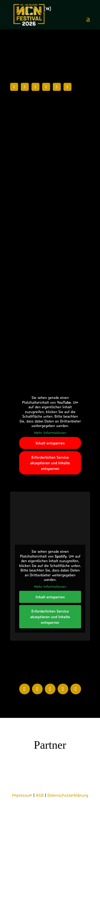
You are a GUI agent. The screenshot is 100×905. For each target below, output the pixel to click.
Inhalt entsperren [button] (50, 443)
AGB (40, 795)
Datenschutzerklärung (67, 795)
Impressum (22, 795)
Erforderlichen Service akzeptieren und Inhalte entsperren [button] (50, 463)
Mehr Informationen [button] (50, 432)
